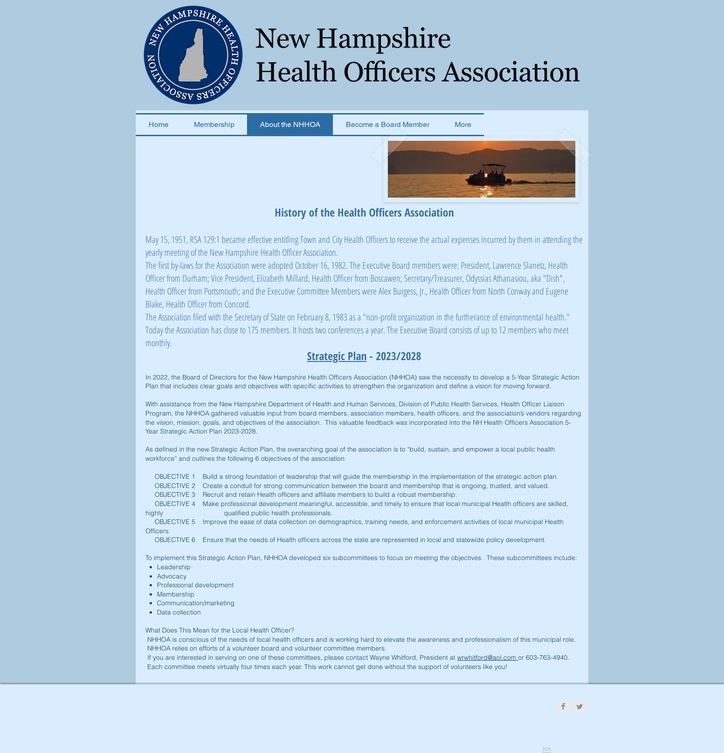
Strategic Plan (337, 355)
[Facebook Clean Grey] (563, 706)
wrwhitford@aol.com (487, 657)
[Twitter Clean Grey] (579, 706)
